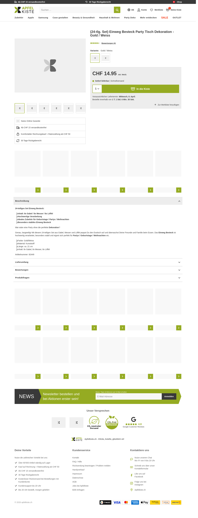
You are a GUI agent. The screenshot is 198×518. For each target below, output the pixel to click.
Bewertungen (98, 270)
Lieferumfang (98, 262)
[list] (50, 65)
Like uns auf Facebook (140, 475)
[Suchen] (117, 10)
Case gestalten (60, 17)
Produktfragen (98, 277)
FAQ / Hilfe (77, 462)
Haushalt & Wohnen (109, 17)
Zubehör (19, 17)
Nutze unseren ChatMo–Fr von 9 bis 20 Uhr (145, 459)
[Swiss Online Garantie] (59, 422)
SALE (164, 17)
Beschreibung (98, 201)
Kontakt (75, 458)
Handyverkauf (78, 470)
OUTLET (177, 17)
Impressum (77, 474)
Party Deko (130, 17)
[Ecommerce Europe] (76, 422)
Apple (31, 17)
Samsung (43, 17)
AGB (74, 482)
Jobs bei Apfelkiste (80, 486)
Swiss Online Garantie (30, 121)
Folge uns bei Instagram (140, 483)
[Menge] (97, 89)
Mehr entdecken (148, 17)
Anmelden (169, 396)
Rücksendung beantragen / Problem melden (91, 466)
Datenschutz (77, 478)
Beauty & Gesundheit (84, 17)
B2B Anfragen (78, 490)
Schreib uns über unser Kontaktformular (145, 467)
